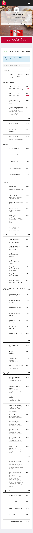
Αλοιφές (5, 144)
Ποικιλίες (5, 457)
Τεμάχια (5, 341)
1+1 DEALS (6, 70)
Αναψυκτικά (6, 491)
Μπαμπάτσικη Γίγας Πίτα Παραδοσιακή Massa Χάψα (15, 288)
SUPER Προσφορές (9, 82)
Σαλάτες (5, 182)
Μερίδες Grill (6, 373)
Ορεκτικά (5, 119)
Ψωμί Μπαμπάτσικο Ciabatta (11, 235)
